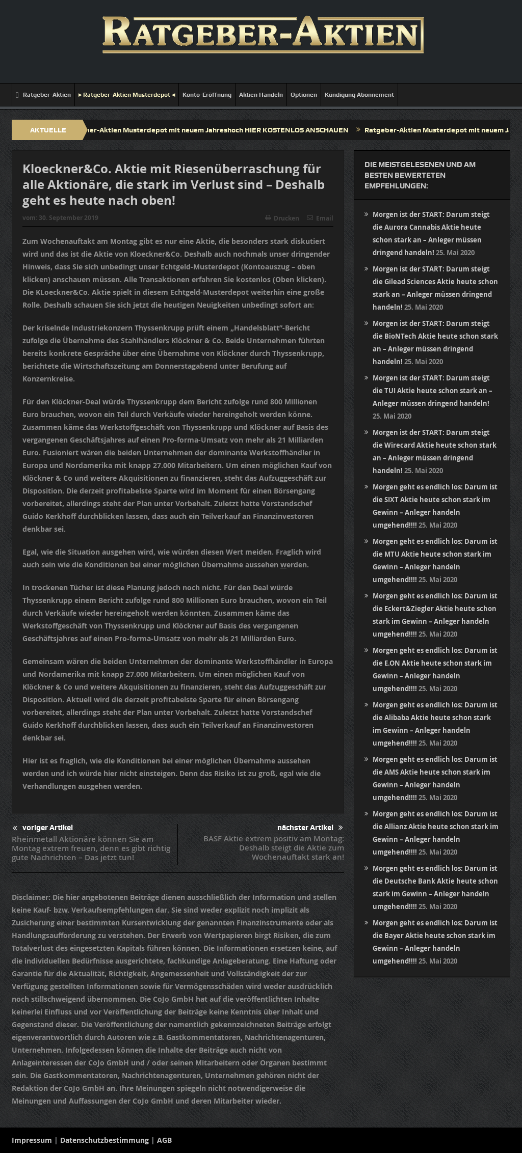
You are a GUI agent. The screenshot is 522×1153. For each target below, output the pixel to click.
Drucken (282, 218)
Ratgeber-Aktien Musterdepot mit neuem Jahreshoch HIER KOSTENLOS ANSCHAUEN (211, 130)
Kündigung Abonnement (359, 94)
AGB (164, 1140)
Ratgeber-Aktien (43, 95)
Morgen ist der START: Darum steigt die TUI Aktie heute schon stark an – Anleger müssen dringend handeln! (432, 390)
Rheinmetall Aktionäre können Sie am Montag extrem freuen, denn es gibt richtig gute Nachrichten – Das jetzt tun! (91, 848)
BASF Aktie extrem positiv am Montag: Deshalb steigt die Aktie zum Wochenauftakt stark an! (273, 847)
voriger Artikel (43, 828)
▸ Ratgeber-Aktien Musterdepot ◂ (127, 94)
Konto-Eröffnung (206, 94)
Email (320, 218)
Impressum (32, 1140)
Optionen (304, 94)
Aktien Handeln (261, 94)
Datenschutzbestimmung (104, 1140)
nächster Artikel (310, 827)
